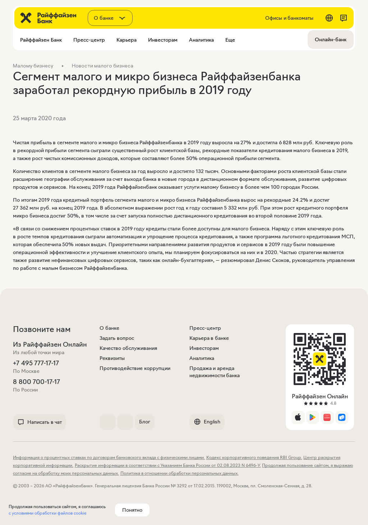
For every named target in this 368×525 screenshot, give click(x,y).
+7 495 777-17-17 (36, 363)
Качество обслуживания (128, 348)
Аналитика (201, 358)
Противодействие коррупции (135, 368)
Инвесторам (204, 348)
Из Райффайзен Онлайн (50, 344)
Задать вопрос (117, 338)
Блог (144, 421)
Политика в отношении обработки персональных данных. (179, 473)
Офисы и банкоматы (289, 18)
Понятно (132, 510)
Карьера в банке (209, 338)
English (207, 421)
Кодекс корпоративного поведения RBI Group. (254, 457)
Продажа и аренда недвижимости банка (214, 372)
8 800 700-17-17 (36, 382)
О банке (109, 328)
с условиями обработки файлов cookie (48, 513)
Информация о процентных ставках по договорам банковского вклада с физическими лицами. (109, 457)
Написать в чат (39, 422)
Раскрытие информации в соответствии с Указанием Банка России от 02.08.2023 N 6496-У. (168, 465)
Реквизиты (112, 358)
